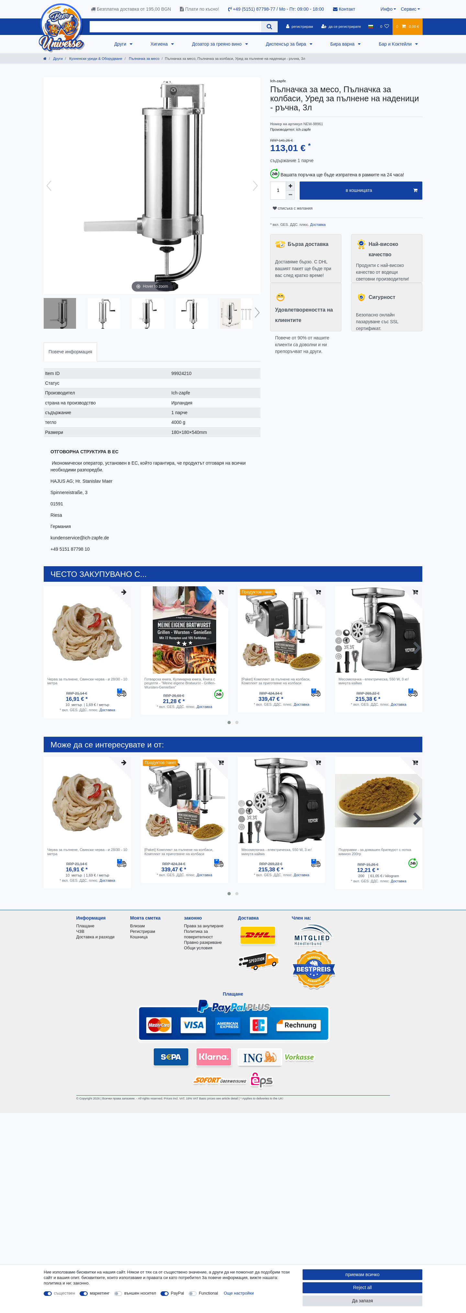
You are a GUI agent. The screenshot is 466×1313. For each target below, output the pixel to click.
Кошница (139, 936)
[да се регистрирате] (340, 26)
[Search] (269, 26)
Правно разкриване (203, 942)
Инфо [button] (387, 9)
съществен (64, 1293)
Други (121, 44)
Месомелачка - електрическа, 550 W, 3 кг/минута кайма (373, 681)
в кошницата (381, 190)
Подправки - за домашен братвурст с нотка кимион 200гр (374, 851)
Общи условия (198, 947)
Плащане (85, 925)
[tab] (70, 351)
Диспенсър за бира (286, 44)
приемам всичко (362, 1274)
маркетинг (100, 1293)
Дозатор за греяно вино (217, 44)
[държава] (371, 26)
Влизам (137, 925)
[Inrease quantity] (290, 186)
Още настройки (239, 1293)
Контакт (344, 9)
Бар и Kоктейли (396, 44)
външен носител (140, 1293)
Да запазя (362, 1300)
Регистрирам (142, 931)
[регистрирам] (299, 26)
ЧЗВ (80, 931)
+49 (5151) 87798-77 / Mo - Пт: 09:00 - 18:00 (276, 9)
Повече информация (70, 351)
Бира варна (343, 44)
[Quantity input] (278, 191)
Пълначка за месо (143, 59)
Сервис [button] (408, 9)
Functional (208, 1293)
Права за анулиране (204, 925)
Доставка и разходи (95, 936)
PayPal (177, 1293)
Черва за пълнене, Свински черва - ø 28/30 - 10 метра (87, 681)
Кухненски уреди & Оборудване (95, 59)
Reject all (362, 1287)
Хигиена (159, 44)
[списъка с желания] (385, 26)
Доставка (317, 224)
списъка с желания (293, 208)
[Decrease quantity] (290, 195)
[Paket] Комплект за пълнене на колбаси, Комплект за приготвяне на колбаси (275, 681)
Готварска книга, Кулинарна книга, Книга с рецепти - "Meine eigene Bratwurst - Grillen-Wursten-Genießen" (180, 683)
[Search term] (175, 26)
